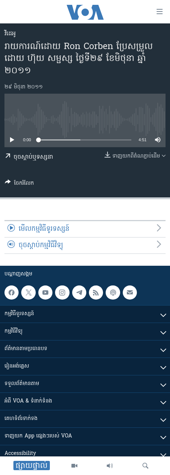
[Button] (19, 184)
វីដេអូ (10, 33)
